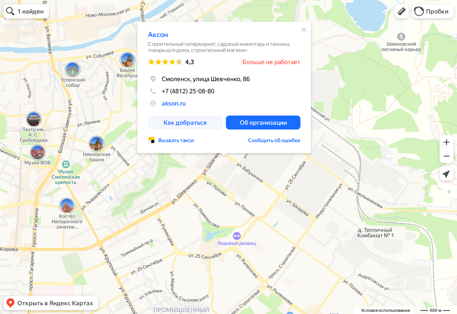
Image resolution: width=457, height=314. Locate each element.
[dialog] (224, 87)
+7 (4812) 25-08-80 (181, 91)
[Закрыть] (303, 29)
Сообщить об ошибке (274, 140)
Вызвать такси (176, 140)
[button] (402, 11)
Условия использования (385, 310)
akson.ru (174, 103)
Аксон (158, 35)
